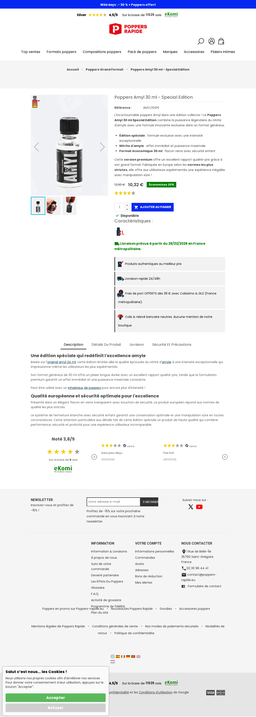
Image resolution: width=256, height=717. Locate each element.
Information (102, 543)
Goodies (166, 635)
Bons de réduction (148, 576)
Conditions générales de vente (115, 642)
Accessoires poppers (194, 635)
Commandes (145, 557)
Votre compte (148, 543)
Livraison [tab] (137, 344)
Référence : (123, 108)
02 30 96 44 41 (197, 568)
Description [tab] (73, 344)
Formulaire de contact (203, 586)
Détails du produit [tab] (106, 344)
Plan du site (99, 612)
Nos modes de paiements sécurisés (172, 642)
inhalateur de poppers (84, 388)
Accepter (55, 697)
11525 (150, 14)
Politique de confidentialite (134, 648)
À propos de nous (104, 557)
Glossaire (98, 588)
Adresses (141, 570)
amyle (166, 362)
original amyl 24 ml (61, 362)
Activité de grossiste (106, 600)
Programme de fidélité (108, 606)
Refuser (56, 707)
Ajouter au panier (152, 207)
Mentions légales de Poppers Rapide (58, 642)
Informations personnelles (154, 551)
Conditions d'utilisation (156, 693)
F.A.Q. (95, 594)
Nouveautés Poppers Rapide (132, 635)
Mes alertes (143, 582)
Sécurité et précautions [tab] (171, 344)
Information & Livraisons (109, 551)
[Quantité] (119, 207)
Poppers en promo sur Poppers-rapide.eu (73, 635)
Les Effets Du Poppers (107, 581)
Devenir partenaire (105, 575)
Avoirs (139, 564)
